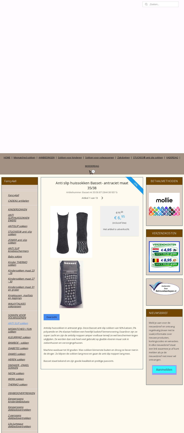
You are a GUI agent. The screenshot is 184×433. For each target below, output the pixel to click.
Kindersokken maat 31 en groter (21, 204)
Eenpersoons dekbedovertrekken (19, 324)
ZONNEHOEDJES (17, 378)
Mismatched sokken (24, 72)
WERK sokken (16, 294)
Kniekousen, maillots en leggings (20, 212)
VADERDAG (172, 72)
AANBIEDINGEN (47, 72)
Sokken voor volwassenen (99, 72)
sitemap (76, 426)
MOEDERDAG (92, 81)
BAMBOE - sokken (18, 258)
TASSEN (12, 367)
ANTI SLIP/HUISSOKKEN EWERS (18, 133)
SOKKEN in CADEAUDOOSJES (18, 351)
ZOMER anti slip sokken (17, 157)
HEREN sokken (16, 274)
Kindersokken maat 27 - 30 (21, 195)
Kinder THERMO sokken (17, 179)
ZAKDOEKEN (15, 372)
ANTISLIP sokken (17, 141)
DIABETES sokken (18, 263)
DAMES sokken (16, 269)
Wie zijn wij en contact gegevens (21, 388)
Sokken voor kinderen (70, 72)
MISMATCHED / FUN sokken (20, 246)
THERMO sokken (17, 299)
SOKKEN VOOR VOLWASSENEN (17, 231)
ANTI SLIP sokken (18, 238)
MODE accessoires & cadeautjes (20, 360)
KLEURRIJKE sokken (19, 252)
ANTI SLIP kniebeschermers (18, 165)
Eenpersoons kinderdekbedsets (18, 315)
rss (83, 426)
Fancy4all (13, 110)
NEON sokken (16, 288)
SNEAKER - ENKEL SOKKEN (18, 282)
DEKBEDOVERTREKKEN (21, 308)
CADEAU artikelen (18, 116)
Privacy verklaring (18, 403)
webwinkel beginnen (97, 426)
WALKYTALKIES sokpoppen (17, 220)
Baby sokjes (15, 171)
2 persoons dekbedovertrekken (19, 332)
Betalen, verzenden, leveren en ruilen (20, 410)
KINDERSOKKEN (17, 124)
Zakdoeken (123, 72)
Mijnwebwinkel (128, 426)
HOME (7, 72)
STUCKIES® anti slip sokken (148, 72)
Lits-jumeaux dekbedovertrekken (19, 340)
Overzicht (52, 232)
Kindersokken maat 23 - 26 (21, 187)
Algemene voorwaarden (16, 396)
